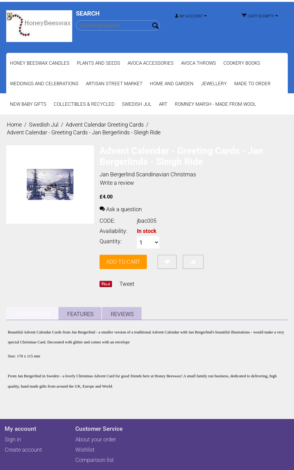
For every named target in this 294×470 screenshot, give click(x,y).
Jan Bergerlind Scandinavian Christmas (148, 174)
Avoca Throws (198, 63)
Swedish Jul (137, 104)
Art (163, 104)
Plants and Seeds (98, 63)
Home (14, 124)
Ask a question (121, 209)
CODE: (107, 220)
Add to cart (123, 261)
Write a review (117, 182)
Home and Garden (172, 83)
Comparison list (94, 460)
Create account (23, 449)
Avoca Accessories (151, 63)
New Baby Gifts (28, 104)
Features (80, 314)
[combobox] (118, 25)
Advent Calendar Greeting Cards (105, 124)
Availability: (113, 231)
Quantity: (111, 241)
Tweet (126, 284)
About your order (95, 439)
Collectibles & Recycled (84, 104)
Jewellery (214, 83)
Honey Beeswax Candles (39, 63)
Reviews (122, 314)
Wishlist (85, 449)
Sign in (13, 439)
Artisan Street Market (114, 83)
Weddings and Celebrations (44, 83)
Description (32, 314)
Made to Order (252, 83)
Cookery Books (241, 63)
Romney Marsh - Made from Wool (215, 104)
